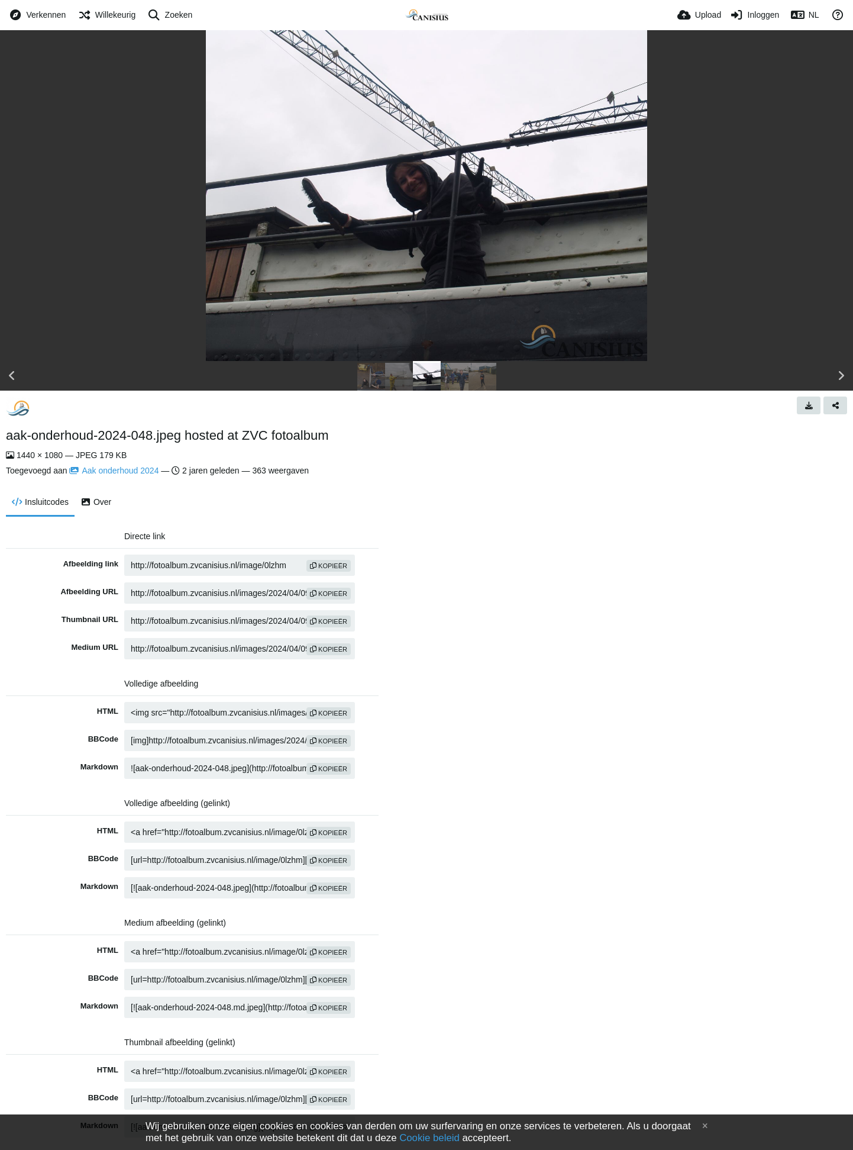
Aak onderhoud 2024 (114, 470)
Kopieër (328, 565)
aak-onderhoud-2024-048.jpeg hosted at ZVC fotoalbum (167, 435)
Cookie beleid (429, 1137)
